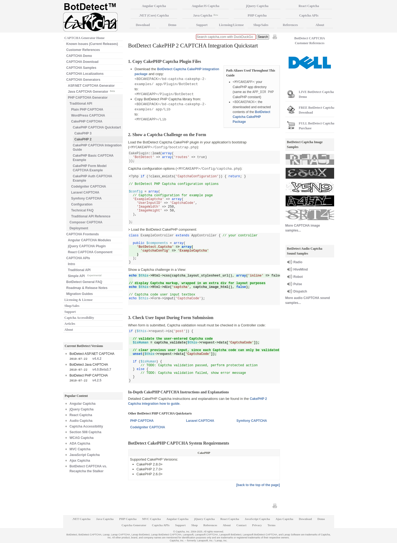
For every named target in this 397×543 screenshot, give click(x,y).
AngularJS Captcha (206, 6)
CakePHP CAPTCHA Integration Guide (97, 147)
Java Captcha (205, 15)
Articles (69, 324)
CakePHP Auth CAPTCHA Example (92, 178)
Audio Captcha (81, 421)
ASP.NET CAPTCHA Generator (91, 86)
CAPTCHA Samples (81, 68)
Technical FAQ (82, 210)
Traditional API (81, 103)
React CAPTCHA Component (90, 252)
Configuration (82, 204)
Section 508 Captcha (85, 432)
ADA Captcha (80, 443)
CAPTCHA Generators (83, 80)
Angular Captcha (83, 404)
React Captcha (81, 415)
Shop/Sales (71, 306)
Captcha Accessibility (79, 318)
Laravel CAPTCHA (200, 421)
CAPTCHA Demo (79, 56)
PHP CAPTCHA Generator (88, 97)
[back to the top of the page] (258, 485)
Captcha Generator (133, 525)
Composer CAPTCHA (86, 222)
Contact (241, 525)
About (68, 330)
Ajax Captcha (80, 460)
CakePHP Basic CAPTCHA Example (93, 158)
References (290, 25)
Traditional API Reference (91, 216)
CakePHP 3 (83, 133)
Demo (172, 25)
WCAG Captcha (82, 438)
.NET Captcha (81, 518)
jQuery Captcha (82, 409)
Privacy (257, 525)
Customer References (83, 50)
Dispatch (300, 291)
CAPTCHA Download (82, 62)
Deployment (79, 228)
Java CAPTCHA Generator (91, 91)
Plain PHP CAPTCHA (87, 109)
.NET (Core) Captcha (154, 15)
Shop (194, 525)
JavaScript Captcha (85, 455)
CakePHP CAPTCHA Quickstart (97, 127)
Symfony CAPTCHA (252, 421)
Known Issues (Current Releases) (92, 44)
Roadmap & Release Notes (87, 288)
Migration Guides (79, 294)
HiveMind (300, 269)
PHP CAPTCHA (142, 421)
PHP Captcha (257, 15)
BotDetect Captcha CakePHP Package (251, 117)
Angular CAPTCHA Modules (89, 240)
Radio (297, 262)
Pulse (297, 284)
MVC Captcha (80, 449)
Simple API (85, 275)
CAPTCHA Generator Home (84, 38)
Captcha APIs (308, 15)
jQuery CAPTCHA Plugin (87, 246)
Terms (271, 525)
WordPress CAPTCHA (88, 115)
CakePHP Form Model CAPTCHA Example (89, 168)
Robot (298, 277)
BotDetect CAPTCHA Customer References (309, 40)
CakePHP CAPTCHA (86, 121)
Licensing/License (231, 25)
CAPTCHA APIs (78, 258)
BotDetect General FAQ (84, 282)
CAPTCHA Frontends (82, 234)
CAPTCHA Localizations (85, 74)
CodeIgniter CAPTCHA (147, 427)
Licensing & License (78, 300)
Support (70, 312)
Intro (71, 264)
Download (143, 25)
